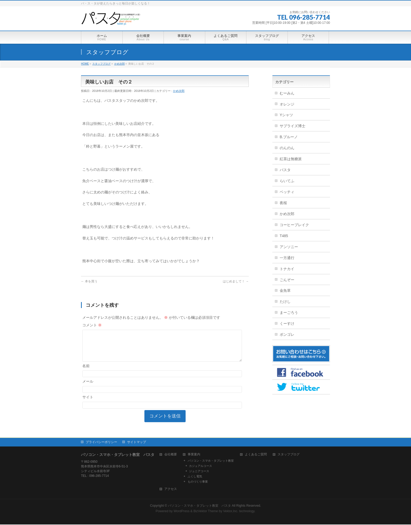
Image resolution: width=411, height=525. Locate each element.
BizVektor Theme (205, 511)
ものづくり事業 (198, 482)
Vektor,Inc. (230, 511)
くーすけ (287, 323)
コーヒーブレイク (294, 225)
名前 (86, 372)
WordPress (182, 511)
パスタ (285, 170)
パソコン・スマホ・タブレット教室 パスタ (199, 506)
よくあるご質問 (256, 455)
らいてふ (287, 181)
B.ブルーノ (289, 137)
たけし (285, 301)
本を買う (89, 281)
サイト (87, 403)
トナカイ (287, 269)
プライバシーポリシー (101, 442)
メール (87, 388)
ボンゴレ (287, 334)
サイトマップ (136, 442)
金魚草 (285, 290)
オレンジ (287, 104)
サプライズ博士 (292, 126)
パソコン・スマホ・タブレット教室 (211, 461)
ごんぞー (287, 280)
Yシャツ (286, 115)
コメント (92, 325)
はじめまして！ (236, 281)
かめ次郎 (179, 90)
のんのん (287, 148)
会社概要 (170, 455)
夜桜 (283, 203)
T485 (284, 236)
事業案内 (194, 455)
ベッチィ (287, 192)
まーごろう (289, 312)
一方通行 (287, 258)
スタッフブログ (289, 455)
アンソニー (289, 247)
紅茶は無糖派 (291, 159)
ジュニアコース (199, 471)
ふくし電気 (195, 476)
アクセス (170, 489)
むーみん (287, 93)
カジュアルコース (200, 466)
